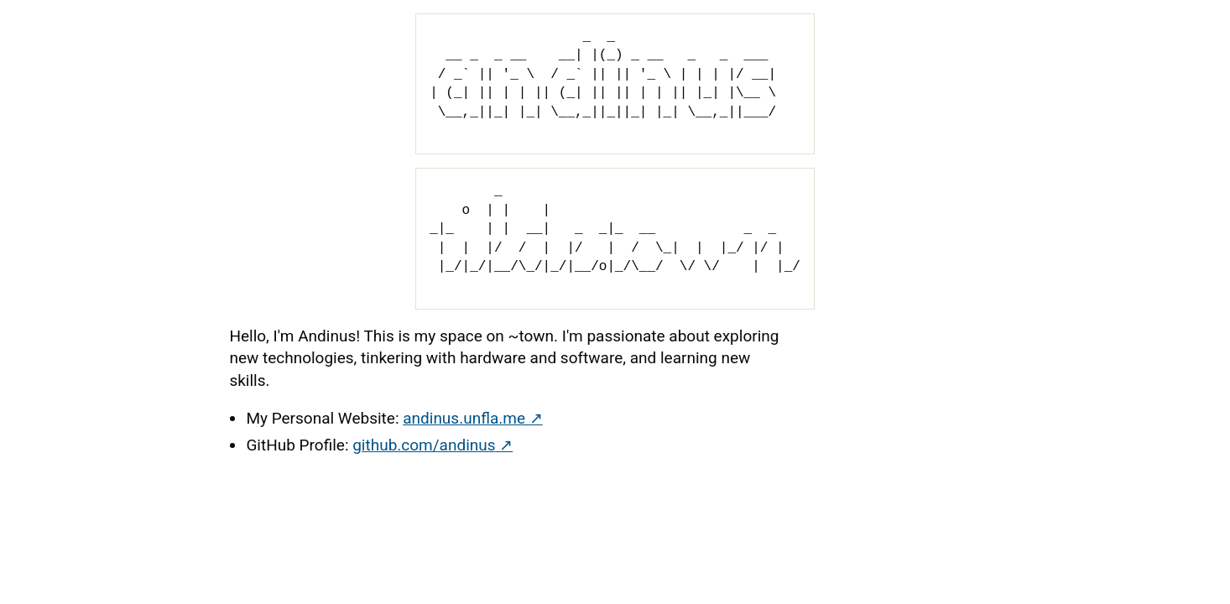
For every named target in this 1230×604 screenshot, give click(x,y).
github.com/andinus (423, 445)
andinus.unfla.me (463, 418)
